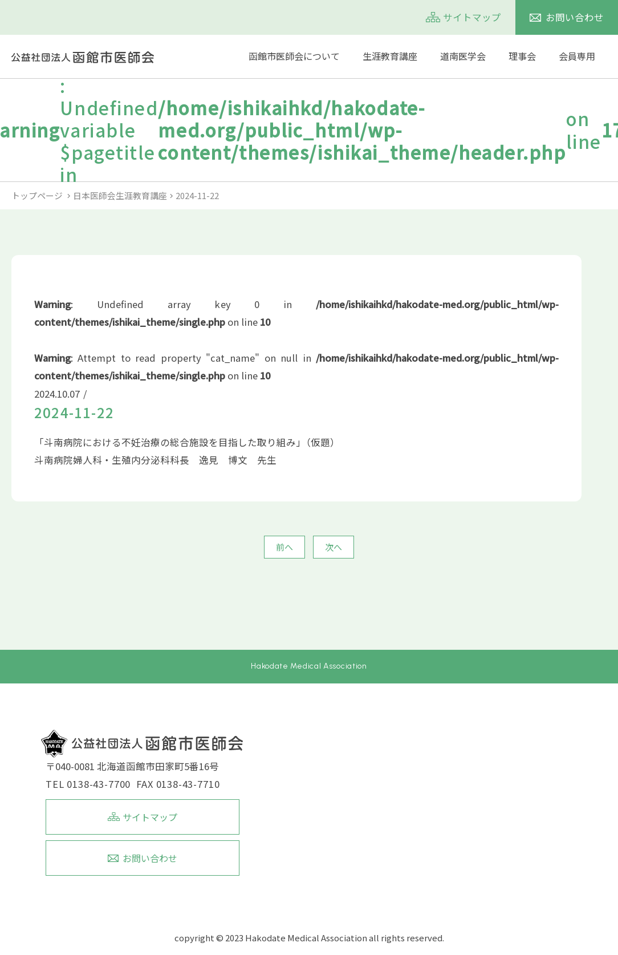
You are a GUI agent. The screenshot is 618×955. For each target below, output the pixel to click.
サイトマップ (472, 17)
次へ (333, 547)
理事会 (522, 56)
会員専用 (577, 56)
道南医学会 (463, 56)
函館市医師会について (294, 56)
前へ (284, 547)
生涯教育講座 (390, 56)
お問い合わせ (575, 17)
